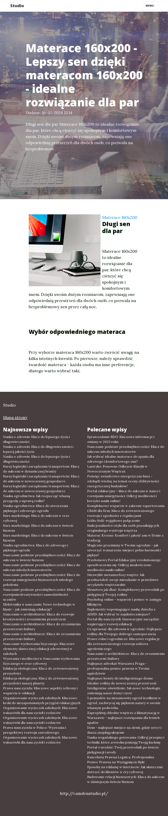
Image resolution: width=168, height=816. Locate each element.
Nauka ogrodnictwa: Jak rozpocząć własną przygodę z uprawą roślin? (36, 498)
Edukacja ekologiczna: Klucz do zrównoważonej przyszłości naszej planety (40, 680)
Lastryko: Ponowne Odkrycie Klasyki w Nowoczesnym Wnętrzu (117, 468)
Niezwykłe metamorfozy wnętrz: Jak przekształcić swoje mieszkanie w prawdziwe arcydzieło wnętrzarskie (123, 580)
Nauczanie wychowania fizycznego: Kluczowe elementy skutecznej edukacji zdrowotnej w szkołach (39, 649)
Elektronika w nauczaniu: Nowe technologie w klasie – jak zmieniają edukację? (39, 606)
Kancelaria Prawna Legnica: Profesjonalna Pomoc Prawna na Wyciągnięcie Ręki (120, 759)
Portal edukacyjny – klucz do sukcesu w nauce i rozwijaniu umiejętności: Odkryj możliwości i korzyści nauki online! (123, 496)
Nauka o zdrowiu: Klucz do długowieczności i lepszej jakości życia (38, 449)
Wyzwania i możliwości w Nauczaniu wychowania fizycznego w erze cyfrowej (41, 660)
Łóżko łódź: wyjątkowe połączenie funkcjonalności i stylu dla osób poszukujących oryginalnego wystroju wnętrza (123, 525)
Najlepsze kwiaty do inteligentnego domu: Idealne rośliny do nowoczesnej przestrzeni (121, 680)
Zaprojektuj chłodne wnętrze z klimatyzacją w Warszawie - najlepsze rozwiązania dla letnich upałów (123, 718)
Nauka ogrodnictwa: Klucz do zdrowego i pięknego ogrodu (35, 547)
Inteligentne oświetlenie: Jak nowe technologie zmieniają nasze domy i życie (123, 690)
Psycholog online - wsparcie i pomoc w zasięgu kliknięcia (124, 601)
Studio (17, 5)
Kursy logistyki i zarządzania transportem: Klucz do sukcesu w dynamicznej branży (41, 468)
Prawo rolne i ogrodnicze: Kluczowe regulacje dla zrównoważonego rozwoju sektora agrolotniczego (123, 644)
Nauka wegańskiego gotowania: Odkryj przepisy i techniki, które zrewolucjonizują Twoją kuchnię (125, 739)
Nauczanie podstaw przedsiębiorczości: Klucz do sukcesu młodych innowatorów (41, 567)
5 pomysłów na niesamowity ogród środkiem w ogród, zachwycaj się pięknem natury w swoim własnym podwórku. (124, 703)
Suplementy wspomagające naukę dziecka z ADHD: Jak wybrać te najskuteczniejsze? (121, 611)
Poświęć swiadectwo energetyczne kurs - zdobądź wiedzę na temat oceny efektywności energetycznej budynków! (123, 481)
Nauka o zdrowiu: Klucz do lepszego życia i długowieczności (36, 439)
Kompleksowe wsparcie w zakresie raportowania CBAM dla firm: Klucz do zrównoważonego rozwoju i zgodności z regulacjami (126, 511)
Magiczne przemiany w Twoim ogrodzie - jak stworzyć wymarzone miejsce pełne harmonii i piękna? (124, 550)
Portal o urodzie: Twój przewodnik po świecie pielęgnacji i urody (123, 749)
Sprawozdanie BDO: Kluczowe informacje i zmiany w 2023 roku (120, 439)
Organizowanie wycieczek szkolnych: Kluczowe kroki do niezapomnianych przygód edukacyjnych (41, 700)
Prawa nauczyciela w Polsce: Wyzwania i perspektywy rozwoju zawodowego (34, 729)
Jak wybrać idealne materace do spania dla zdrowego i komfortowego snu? (120, 458)
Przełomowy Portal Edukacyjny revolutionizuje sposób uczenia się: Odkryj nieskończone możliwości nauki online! (124, 565)
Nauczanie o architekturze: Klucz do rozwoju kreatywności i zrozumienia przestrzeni (38, 616)
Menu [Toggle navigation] (150, 5)
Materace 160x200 (119, 217)
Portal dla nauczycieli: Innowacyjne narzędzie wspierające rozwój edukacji (123, 621)
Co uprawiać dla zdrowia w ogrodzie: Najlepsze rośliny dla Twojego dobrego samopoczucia (124, 631)
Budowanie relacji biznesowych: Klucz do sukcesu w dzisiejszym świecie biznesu (125, 779)
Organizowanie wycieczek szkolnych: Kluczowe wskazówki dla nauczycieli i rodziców (40, 710)
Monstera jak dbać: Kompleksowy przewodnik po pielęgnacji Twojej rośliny (125, 591)
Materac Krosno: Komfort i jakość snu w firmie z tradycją (125, 537)
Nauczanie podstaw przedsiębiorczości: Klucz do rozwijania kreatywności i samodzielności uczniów (41, 594)
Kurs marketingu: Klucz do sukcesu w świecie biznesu (38, 527)
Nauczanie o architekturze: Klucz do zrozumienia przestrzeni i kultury (42, 626)
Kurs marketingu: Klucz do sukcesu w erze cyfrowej (36, 518)
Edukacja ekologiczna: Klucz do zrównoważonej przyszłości (40, 670)
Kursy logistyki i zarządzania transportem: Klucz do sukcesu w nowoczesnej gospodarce (41, 478)
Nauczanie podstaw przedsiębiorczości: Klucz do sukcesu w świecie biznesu (41, 557)
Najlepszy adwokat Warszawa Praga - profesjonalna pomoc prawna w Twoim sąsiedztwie (118, 668)
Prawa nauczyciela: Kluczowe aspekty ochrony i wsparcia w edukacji (40, 690)
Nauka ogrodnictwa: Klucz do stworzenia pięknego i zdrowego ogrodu (35, 508)
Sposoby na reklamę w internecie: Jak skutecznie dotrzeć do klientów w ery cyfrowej (125, 769)
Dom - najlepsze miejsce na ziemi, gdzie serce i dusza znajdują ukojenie (124, 729)
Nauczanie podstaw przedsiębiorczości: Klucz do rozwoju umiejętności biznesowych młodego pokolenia (41, 580)
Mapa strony (15, 417)
